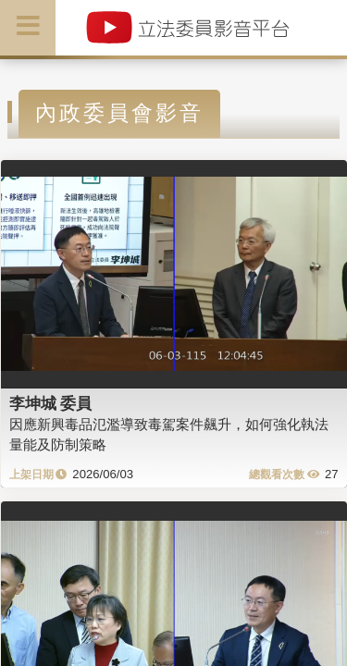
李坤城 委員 (51, 403)
